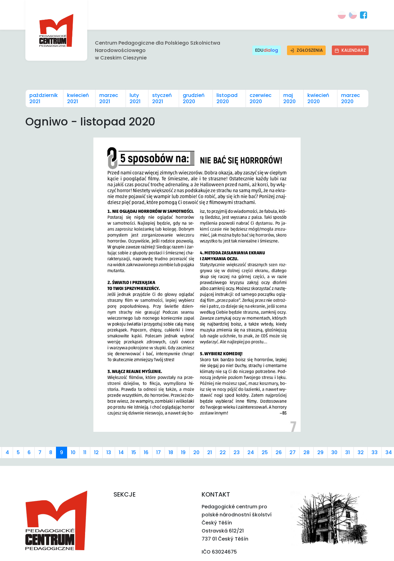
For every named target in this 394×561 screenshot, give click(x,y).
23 (236, 452)
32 (361, 452)
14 (121, 452)
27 (292, 452)
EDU (266, 50)
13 (108, 452)
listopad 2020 (227, 98)
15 (133, 452)
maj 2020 (289, 98)
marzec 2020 (350, 98)
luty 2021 (135, 98)
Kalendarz (350, 50)
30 (334, 452)
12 (96, 452)
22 (223, 452)
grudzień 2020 (193, 98)
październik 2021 (43, 98)
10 (73, 452)
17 (158, 452)
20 (196, 452)
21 (209, 452)
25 (265, 452)
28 (306, 452)
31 (347, 452)
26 (279, 452)
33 (374, 452)
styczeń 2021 (162, 98)
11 (84, 452)
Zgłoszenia (306, 50)
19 (183, 452)
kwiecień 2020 (318, 98)
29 (320, 452)
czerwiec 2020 (261, 98)
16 (146, 452)
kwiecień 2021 (78, 98)
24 (250, 452)
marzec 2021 (108, 98)
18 (171, 452)
